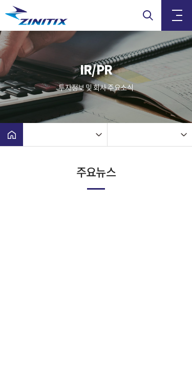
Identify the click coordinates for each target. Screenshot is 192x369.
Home (11, 134)
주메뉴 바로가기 (0, 0)
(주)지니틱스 (56, 15)
